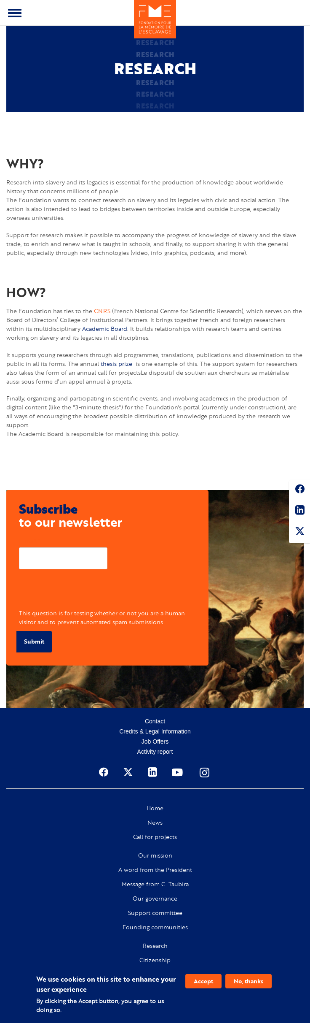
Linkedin (299, 511)
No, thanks (248, 981)
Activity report (155, 752)
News (155, 822)
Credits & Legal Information (155, 731)
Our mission (155, 855)
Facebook (299, 490)
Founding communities (155, 927)
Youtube (178, 772)
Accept (203, 981)
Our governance (155, 898)
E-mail (28, 541)
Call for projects (155, 837)
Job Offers (155, 741)
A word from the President (155, 870)
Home (155, 808)
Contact (155, 721)
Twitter (299, 532)
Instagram (205, 772)
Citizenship (155, 960)
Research (155, 946)
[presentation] (83, 592)
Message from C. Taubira (155, 884)
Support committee (155, 913)
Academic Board (104, 329)
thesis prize (116, 364)
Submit (34, 641)
